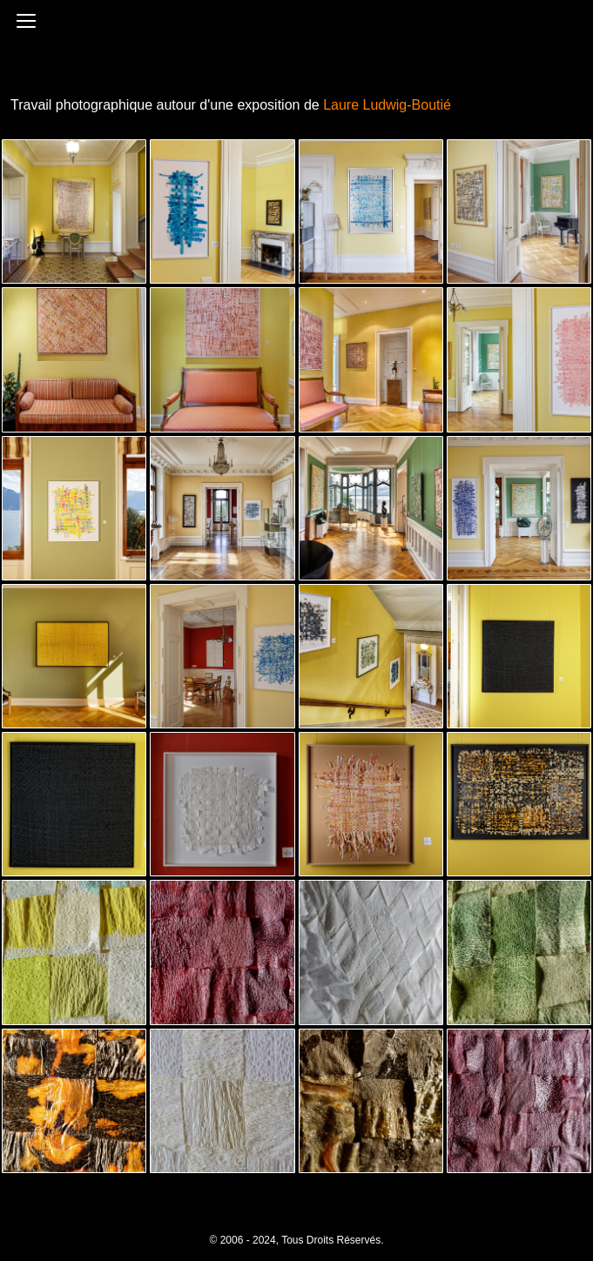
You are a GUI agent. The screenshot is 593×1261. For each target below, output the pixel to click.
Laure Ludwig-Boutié (387, 104)
